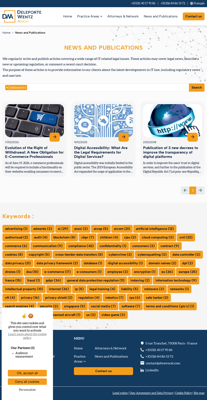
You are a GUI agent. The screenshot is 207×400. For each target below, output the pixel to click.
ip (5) (79, 289)
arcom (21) (122, 229)
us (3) (90, 315)
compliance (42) (81, 246)
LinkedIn (152, 370)
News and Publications (161, 16)
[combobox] (95, 87)
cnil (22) (185, 237)
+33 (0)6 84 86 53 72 (173, 3)
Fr (197, 3)
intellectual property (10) (24, 289)
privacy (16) (30, 298)
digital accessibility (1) (125, 263)
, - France (171, 343)
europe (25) (188, 272)
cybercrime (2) (120, 254)
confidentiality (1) (113, 246)
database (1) (93, 263)
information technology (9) (176, 280)
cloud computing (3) (158, 237)
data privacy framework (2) (57, 263)
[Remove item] (7, 87)
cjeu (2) (130, 237)
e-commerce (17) (57, 272)
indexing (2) (140, 280)
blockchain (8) (64, 237)
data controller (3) (186, 254)
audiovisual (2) (16, 237)
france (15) (13, 280)
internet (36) (59, 289)
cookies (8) (14, 254)
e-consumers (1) (89, 272)
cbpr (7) (87, 237)
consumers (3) (143, 246)
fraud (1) (33, 280)
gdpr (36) (53, 280)
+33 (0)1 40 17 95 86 (143, 3)
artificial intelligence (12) (155, 229)
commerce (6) (16, 246)
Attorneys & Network (123, 16)
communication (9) (47, 246)
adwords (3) (42, 229)
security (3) (49, 306)
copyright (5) (39, 254)
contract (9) (170, 246)
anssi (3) (81, 229)
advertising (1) (16, 229)
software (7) (131, 306)
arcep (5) (101, 229)
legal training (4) (102, 289)
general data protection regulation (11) (95, 280)
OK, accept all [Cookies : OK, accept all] (27, 373)
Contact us (193, 16)
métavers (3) (154, 289)
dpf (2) (187, 263)
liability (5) (129, 289)
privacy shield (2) (58, 298)
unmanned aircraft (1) (64, 315)
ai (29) (63, 229)
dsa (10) (32, 272)
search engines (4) (19, 306)
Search (197, 87)
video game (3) (113, 315)
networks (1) (179, 289)
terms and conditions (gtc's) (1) (170, 306)
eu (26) (167, 272)
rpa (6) (134, 298)
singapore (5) (74, 306)
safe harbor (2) (157, 298)
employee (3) (117, 272)
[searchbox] (29, 87)
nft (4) (10, 298)
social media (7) (103, 306)
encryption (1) (144, 272)
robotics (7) (114, 298)
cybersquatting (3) (152, 254)
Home (67, 16)
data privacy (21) (18, 263)
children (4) (109, 237)
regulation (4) (88, 298)
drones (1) (12, 272)
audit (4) (40, 237)
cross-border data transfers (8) (79, 254)
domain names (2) (162, 263)
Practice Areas (88, 16)
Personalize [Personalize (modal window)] (27, 389)
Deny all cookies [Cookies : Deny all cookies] (27, 382)
